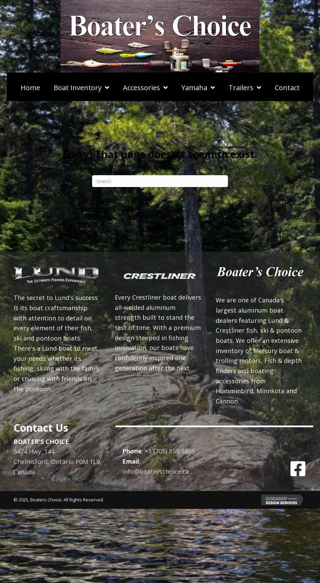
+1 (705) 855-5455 (170, 451)
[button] (297, 468)
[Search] (160, 181)
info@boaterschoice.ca (155, 471)
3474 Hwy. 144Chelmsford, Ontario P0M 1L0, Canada (58, 461)
